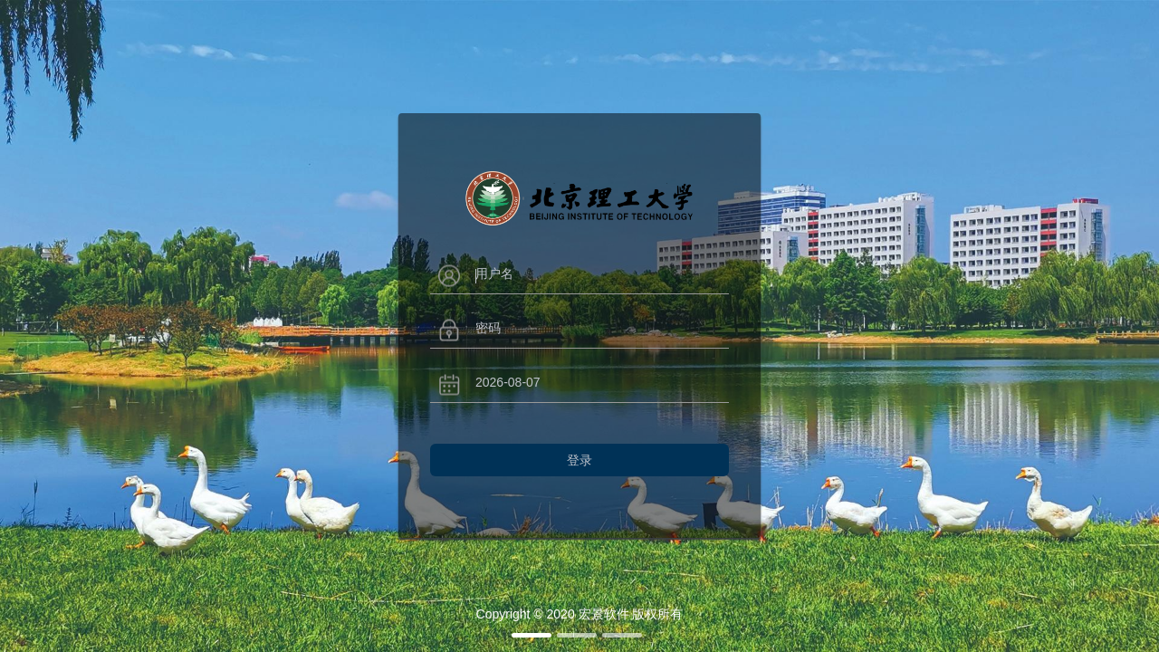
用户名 (494, 273)
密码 (488, 328)
